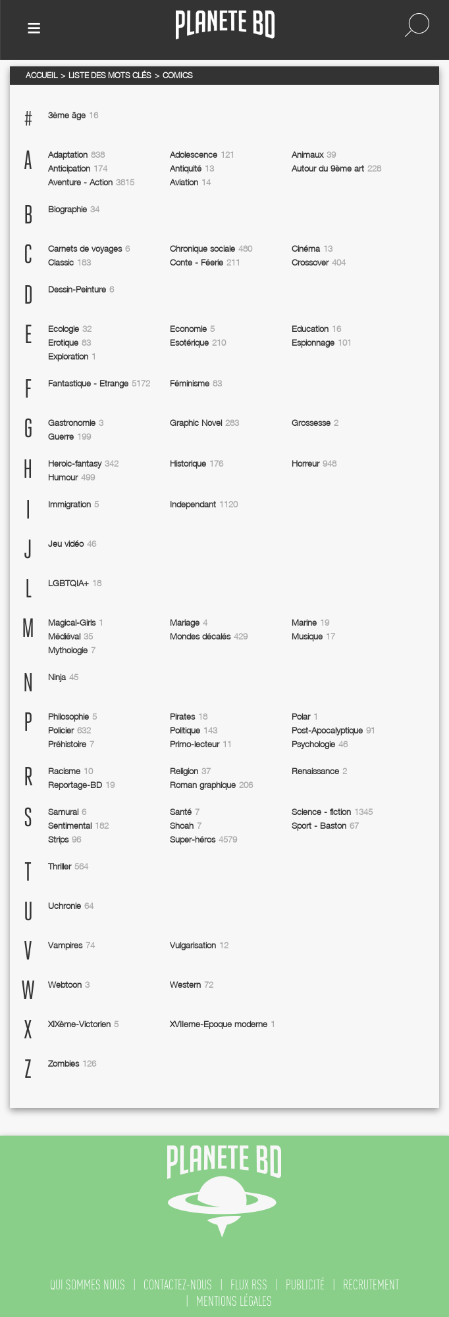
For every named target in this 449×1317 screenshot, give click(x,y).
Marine (310, 622)
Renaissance (319, 771)
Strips (64, 839)
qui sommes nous (87, 1285)
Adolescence (202, 154)
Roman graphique (211, 784)
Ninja (63, 677)
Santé (184, 811)
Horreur (314, 463)
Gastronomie (75, 422)
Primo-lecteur (201, 744)
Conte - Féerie (205, 262)
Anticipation (77, 168)
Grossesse (315, 422)
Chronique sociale (211, 248)
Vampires (71, 945)
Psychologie (320, 744)
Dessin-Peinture (81, 289)
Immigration (73, 504)
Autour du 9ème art (336, 168)
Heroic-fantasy (83, 463)
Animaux (314, 154)
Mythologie (71, 650)
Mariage (188, 622)
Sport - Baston (325, 825)
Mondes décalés (209, 636)
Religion (190, 771)
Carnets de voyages (89, 248)
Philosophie (72, 716)
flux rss (248, 1285)
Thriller (68, 866)
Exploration (72, 356)
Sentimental (78, 825)
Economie (192, 328)
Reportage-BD (81, 784)
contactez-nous (178, 1285)
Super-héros (203, 839)
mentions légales (234, 1301)
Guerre (69, 436)
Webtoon (69, 984)
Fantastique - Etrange (99, 383)
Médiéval (70, 636)
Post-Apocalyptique (333, 730)
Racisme (70, 771)
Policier (69, 730)
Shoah (185, 825)
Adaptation (76, 154)
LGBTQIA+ (74, 583)
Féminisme (196, 383)
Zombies (72, 1063)
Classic (69, 262)
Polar (305, 716)
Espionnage (322, 342)
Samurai (67, 811)
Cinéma (312, 248)
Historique (196, 463)
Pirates (188, 716)
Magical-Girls (75, 622)
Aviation (190, 182)
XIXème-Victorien (83, 1024)
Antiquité (192, 168)
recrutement (371, 1285)
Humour (71, 477)
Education (316, 328)
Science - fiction (332, 811)
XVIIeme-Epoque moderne (222, 1024)
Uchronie (70, 905)
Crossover (319, 262)
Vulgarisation (199, 945)
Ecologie (70, 328)
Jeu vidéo (72, 543)
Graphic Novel (204, 422)
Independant (204, 504)
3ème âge (73, 115)
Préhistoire (71, 744)
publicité (305, 1285)
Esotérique (198, 342)
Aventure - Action (91, 182)
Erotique (69, 342)
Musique (313, 636)
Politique (193, 730)
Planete (225, 25)
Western (191, 984)
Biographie (73, 209)
